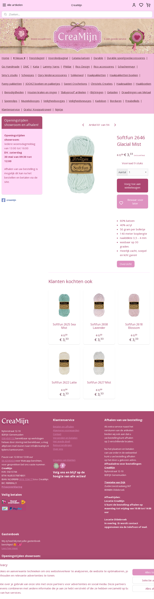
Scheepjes (27, 75)
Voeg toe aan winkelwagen (132, 185)
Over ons (58, 449)
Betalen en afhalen (63, 426)
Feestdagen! (36, 58)
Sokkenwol (77, 75)
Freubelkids (132, 101)
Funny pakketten (12, 83)
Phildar (67, 66)
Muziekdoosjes (30, 101)
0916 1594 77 (26, 479)
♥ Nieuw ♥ (19, 58)
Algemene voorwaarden (66, 430)
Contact (57, 434)
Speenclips (10, 101)
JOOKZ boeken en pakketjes (43, 83)
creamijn (9, 200)
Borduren (116, 101)
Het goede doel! (61, 441)
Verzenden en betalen (65, 437)
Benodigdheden (14, 92)
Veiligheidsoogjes (54, 101)
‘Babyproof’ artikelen (73, 92)
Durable (98, 58)
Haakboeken (143, 83)
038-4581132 (8, 438)
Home (5, 58)
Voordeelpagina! (58, 58)
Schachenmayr (126, 66)
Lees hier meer (10, 548)
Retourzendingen (62, 445)
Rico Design (82, 66)
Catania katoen (81, 58)
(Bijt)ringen (96, 92)
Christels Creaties (102, 83)
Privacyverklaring (12, 486)
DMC (26, 66)
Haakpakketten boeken (124, 75)
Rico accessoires (104, 66)
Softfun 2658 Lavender (99, 326)
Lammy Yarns (51, 66)
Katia (36, 66)
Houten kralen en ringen (42, 92)
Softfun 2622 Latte (64, 382)
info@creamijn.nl (28, 577)
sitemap (86, 592)
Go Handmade (10, 66)
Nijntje (59, 109)
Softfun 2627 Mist (99, 382)
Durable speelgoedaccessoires (126, 58)
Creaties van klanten (64, 460)
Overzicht (126, 264)
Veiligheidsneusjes (80, 101)
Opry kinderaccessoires (52, 75)
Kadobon (100, 101)
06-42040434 (8, 460)
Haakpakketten (96, 75)
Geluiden (112, 92)
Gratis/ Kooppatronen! (37, 109)
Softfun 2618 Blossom (134, 326)
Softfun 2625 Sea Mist (64, 326)
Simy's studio (10, 75)
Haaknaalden (124, 83)
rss (94, 592)
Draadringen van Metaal (136, 92)
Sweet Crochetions (75, 83)
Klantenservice (11, 109)
